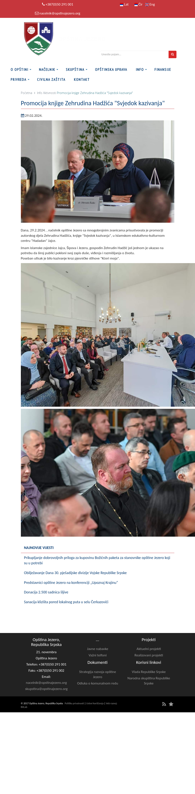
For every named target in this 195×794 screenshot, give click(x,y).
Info (140, 69)
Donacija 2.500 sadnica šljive (46, 592)
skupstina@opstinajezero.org (46, 689)
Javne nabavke (97, 649)
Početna (26, 93)
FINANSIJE (163, 69)
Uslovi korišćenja (95, 703)
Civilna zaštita (51, 79)
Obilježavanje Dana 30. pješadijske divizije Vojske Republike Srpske (75, 572)
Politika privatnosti (74, 703)
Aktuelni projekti (149, 649)
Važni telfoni (98, 655)
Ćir (138, 4)
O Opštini (19, 69)
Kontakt (82, 79)
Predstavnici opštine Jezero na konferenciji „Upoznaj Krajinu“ (71, 582)
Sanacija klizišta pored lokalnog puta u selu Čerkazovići (66, 602)
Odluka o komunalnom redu (97, 683)
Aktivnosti (49, 93)
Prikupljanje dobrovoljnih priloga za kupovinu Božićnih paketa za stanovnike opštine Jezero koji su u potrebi (97, 560)
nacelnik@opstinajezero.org (59, 13)
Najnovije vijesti (39, 547)
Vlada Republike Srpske (149, 672)
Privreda (18, 79)
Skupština (75, 69)
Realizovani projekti (148, 655)
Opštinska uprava (111, 69)
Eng (150, 4)
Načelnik (47, 69)
